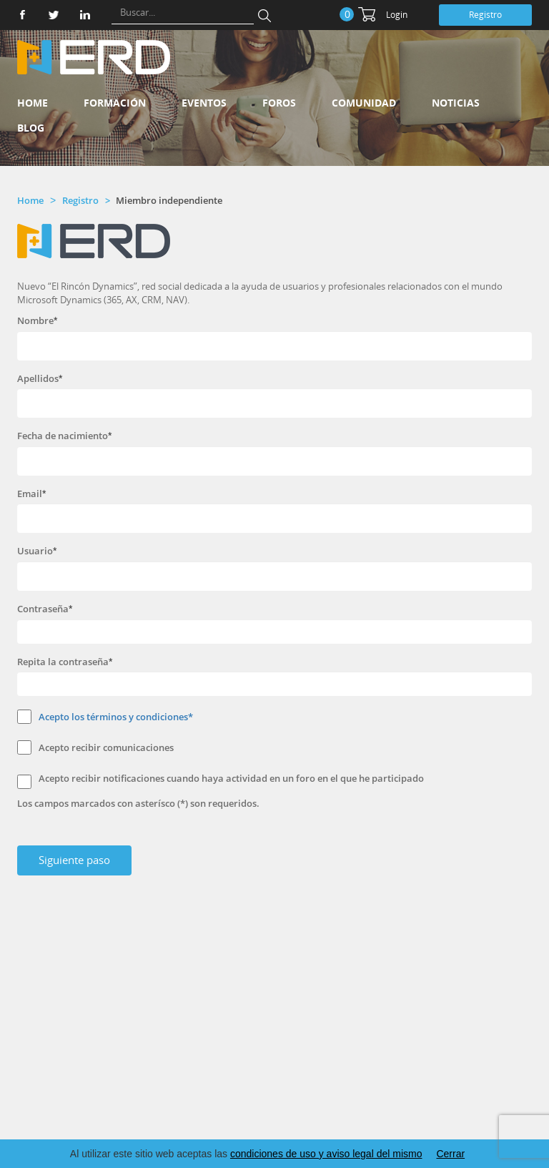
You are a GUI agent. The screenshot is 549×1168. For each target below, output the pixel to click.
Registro (485, 15)
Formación (115, 102)
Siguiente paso (74, 860)
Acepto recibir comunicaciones (106, 747)
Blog (30, 127)
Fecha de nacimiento (62, 435)
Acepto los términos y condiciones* (116, 716)
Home (32, 102)
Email (29, 493)
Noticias (456, 102)
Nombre (35, 320)
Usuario (35, 550)
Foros (279, 102)
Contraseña (43, 608)
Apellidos (38, 378)
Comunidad (364, 102)
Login (396, 15)
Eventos (204, 102)
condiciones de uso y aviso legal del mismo (326, 1153)
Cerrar (450, 1153)
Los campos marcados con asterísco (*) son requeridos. (138, 803)
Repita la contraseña (63, 661)
